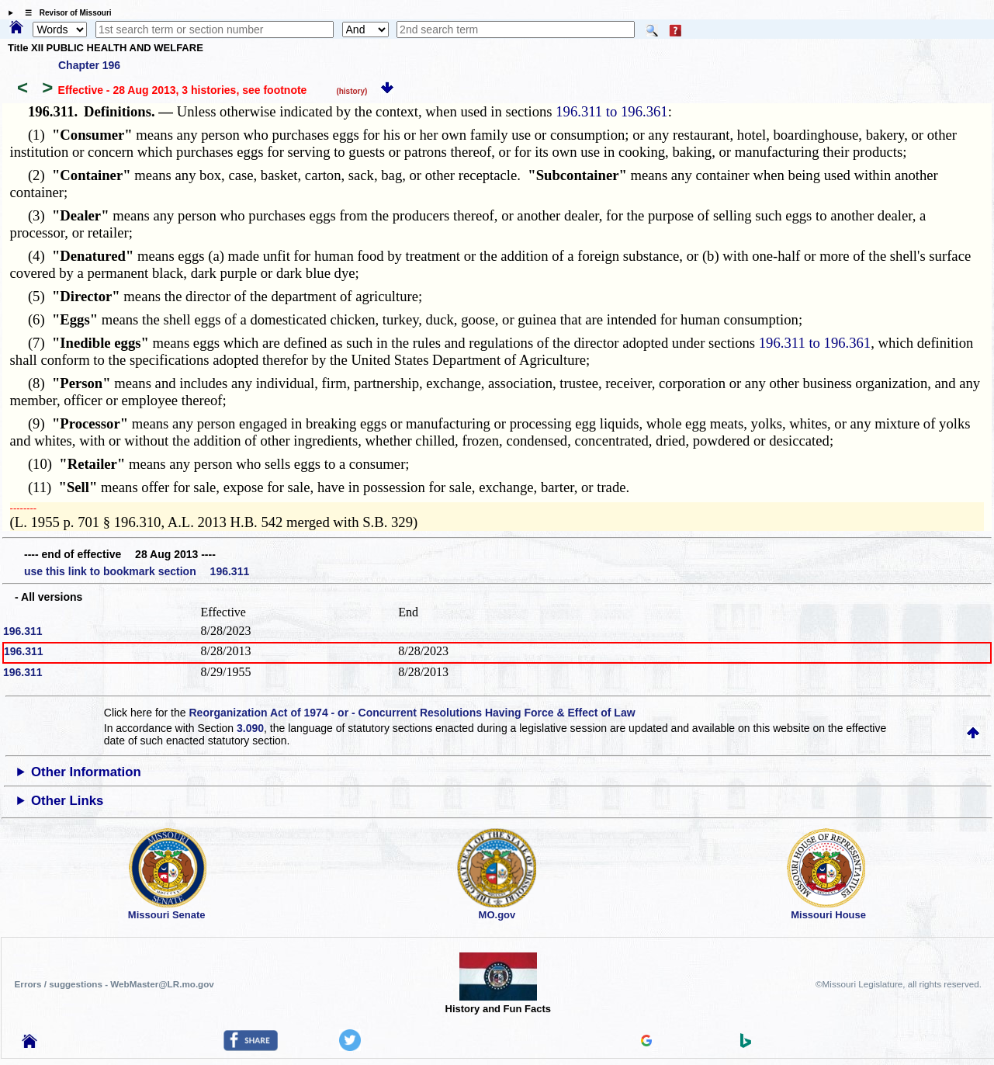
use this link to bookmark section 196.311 (136, 571)
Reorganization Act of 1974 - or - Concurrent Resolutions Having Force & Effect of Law (412, 712)
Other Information (86, 772)
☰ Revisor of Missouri (64, 13)
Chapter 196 (89, 65)
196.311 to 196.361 (611, 111)
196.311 (23, 631)
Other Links (67, 800)
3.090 (250, 728)
